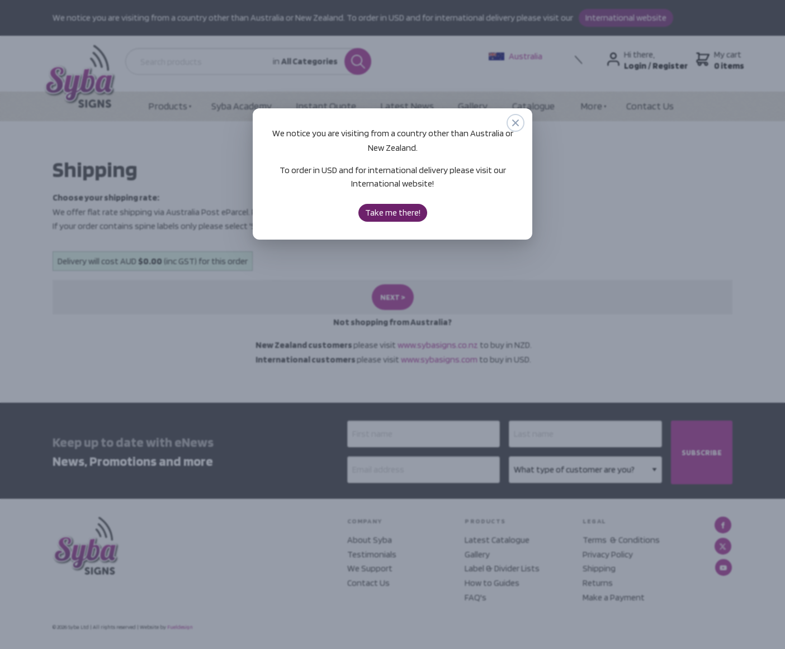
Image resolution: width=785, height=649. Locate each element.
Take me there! (392, 212)
